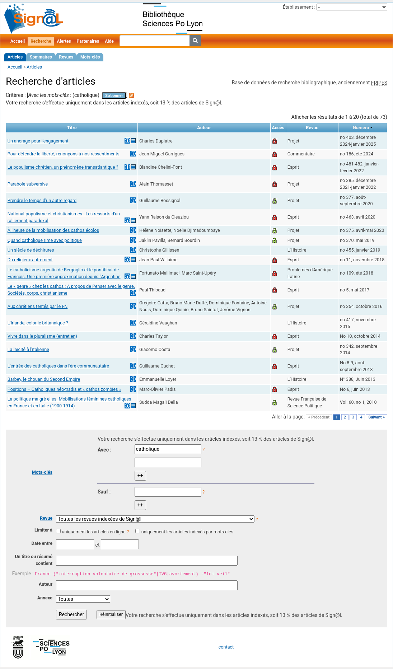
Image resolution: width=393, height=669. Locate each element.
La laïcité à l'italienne (28, 349)
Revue (46, 518)
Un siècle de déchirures (31, 250)
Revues (66, 57)
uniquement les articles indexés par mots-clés (187, 531)
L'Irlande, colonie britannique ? (38, 323)
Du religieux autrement (30, 259)
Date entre (41, 543)
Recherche (41, 41)
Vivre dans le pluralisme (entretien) (42, 336)
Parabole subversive (28, 184)
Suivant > (376, 417)
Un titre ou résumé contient (33, 560)
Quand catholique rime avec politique (45, 240)
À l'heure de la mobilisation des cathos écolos (53, 230)
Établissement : (299, 7)
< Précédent (318, 417)
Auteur (45, 584)
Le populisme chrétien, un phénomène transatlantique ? (63, 167)
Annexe (44, 597)
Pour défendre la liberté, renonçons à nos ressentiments (64, 153)
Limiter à (43, 530)
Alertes (64, 41)
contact (226, 647)
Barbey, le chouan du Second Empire (44, 379)
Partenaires (88, 41)
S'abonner (114, 95)
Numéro (361, 127)
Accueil (17, 41)
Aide (109, 41)
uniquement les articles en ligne (93, 531)
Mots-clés (90, 57)
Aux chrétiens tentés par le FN (38, 306)
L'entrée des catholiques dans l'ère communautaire (58, 366)
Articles (15, 57)
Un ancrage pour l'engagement (38, 141)
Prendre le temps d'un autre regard (42, 200)
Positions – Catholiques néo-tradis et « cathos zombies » (64, 389)
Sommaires (41, 57)
